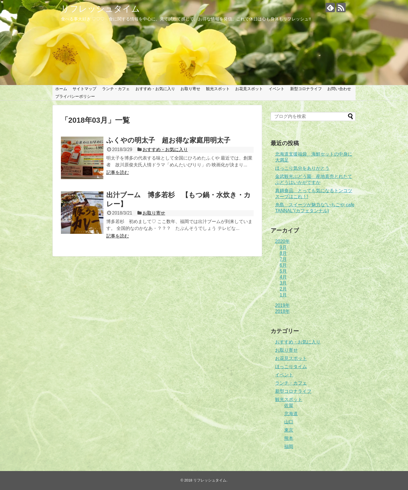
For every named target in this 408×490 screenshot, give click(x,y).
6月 (283, 265)
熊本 (288, 438)
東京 (288, 430)
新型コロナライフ (306, 88)
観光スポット (218, 88)
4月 (283, 277)
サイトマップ (84, 88)
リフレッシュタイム (100, 8)
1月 (283, 294)
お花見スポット (249, 88)
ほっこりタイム (291, 366)
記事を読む (117, 172)
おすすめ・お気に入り (155, 88)
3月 (283, 283)
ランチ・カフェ (116, 88)
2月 (283, 289)
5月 (283, 271)
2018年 (282, 311)
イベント (276, 88)
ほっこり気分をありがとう (302, 168)
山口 (288, 421)
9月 (283, 247)
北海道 (291, 413)
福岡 (288, 446)
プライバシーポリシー (75, 96)
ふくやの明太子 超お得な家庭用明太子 (168, 140)
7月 (283, 259)
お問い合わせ (339, 88)
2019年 (282, 305)
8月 (283, 253)
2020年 (282, 241)
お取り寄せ (190, 88)
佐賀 (288, 405)
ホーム (61, 88)
